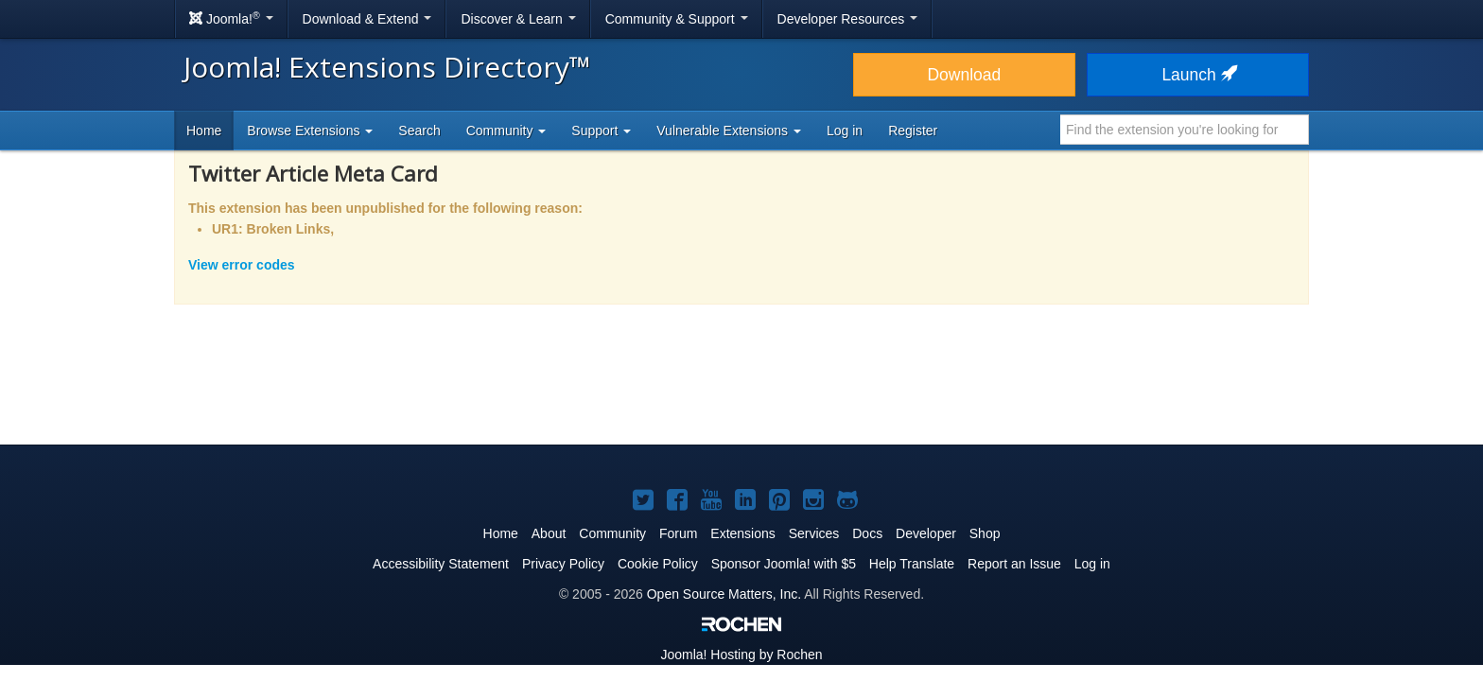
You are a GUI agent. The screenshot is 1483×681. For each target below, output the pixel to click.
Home (203, 130)
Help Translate (911, 563)
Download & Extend (367, 18)
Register (912, 130)
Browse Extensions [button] (310, 130)
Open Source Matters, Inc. (724, 594)
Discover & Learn (518, 18)
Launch (1197, 74)
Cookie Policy (658, 563)
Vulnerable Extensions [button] (728, 130)
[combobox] (1184, 129)
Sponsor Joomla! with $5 (783, 563)
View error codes (241, 264)
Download (964, 74)
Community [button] (506, 130)
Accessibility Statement (441, 563)
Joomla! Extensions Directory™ (387, 66)
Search (419, 130)
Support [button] (601, 130)
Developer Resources (847, 18)
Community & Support (676, 18)
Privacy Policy (563, 563)
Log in (845, 130)
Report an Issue (1014, 563)
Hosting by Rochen (741, 654)
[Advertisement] (741, 386)
